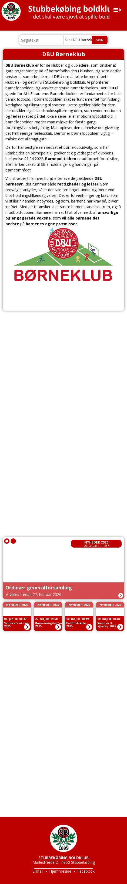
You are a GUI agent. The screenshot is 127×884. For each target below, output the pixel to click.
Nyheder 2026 (96, 542)
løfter (92, 184)
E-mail (37, 871)
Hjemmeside (60, 871)
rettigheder (69, 184)
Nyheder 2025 (17, 605)
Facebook (86, 871)
